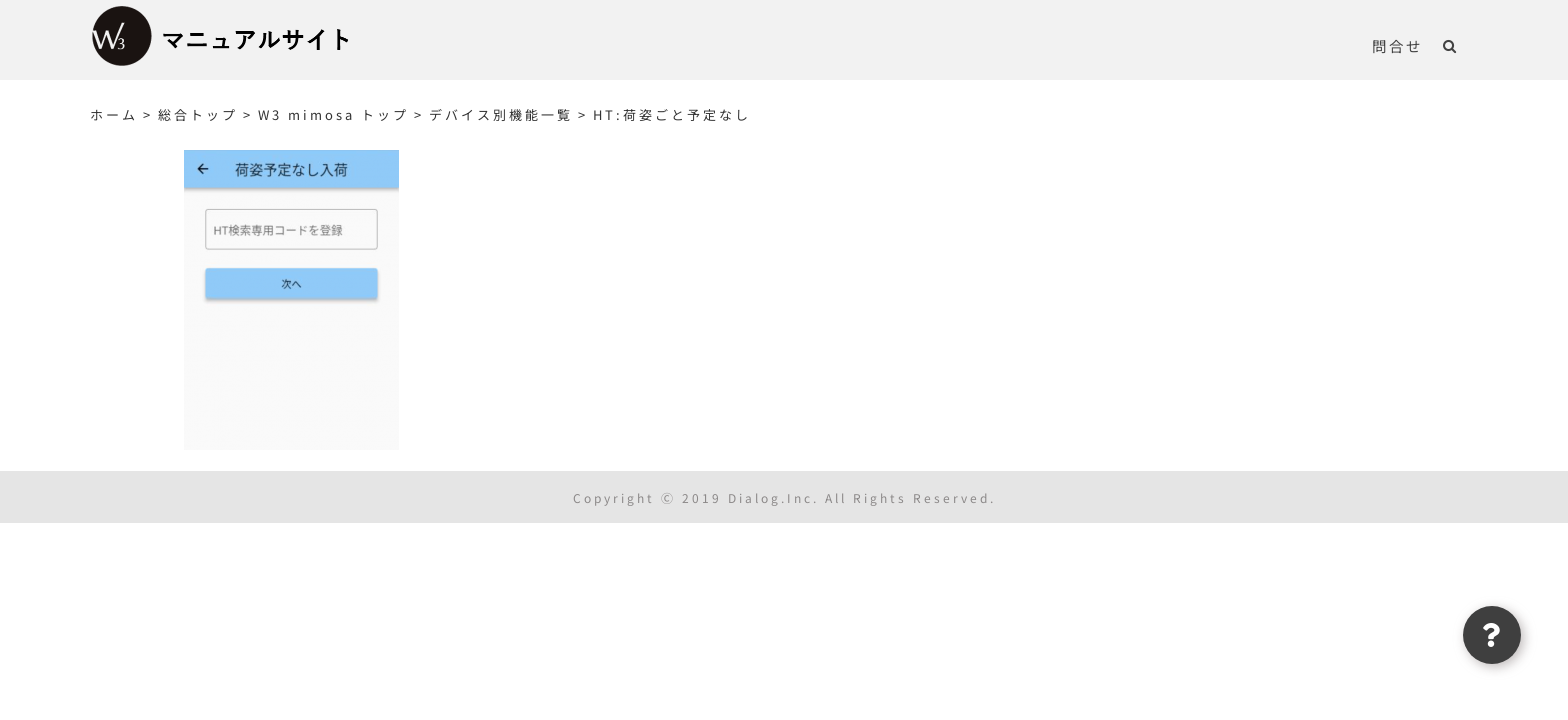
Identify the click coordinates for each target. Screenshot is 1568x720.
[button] (1470, 45)
